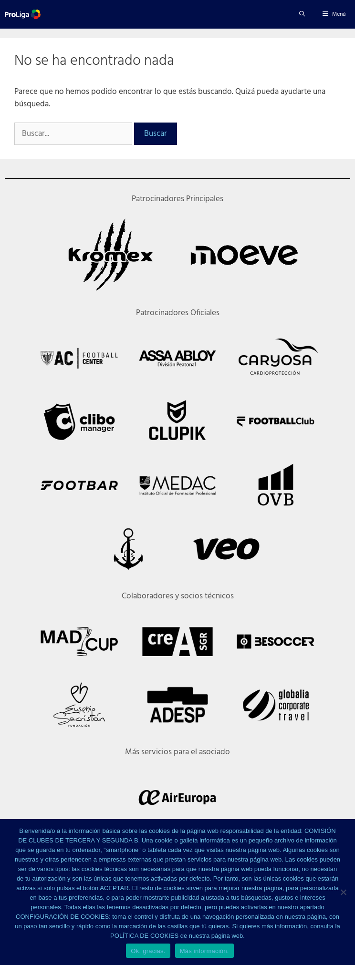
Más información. (204, 951)
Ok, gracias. (148, 951)
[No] (343, 892)
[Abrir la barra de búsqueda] (302, 14)
